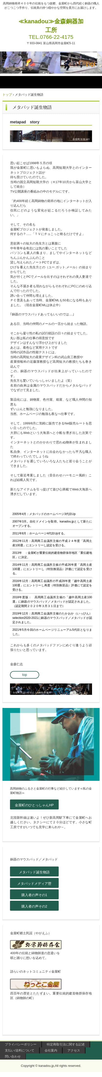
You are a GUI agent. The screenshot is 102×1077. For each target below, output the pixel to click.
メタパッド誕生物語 (34, 872)
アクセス (73, 1050)
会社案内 (51, 1050)
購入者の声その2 (34, 906)
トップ (7, 94)
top (24, 675)
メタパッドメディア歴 (34, 883)
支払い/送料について (19, 1050)
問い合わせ (13, 1056)
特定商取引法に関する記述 (66, 1044)
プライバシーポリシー (21, 1044)
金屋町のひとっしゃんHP (34, 805)
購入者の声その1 (34, 895)
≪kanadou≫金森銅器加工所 (51, 25)
